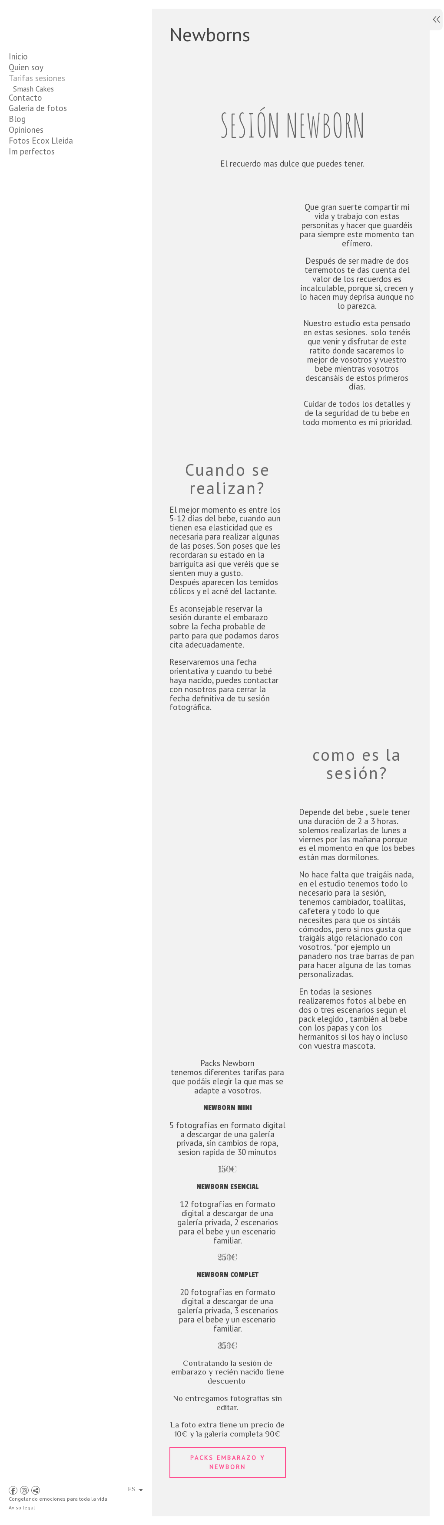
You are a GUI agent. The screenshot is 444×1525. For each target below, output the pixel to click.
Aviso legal (22, 1507)
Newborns (29, 99)
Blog (17, 196)
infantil (24, 132)
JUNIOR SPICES (37, 164)
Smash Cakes (33, 89)
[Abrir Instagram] (24, 1490)
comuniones (31, 153)
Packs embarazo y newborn (226, 1491)
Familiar (25, 142)
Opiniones (26, 207)
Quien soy (26, 67)
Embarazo (28, 110)
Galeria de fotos (38, 186)
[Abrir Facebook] (13, 1490)
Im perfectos (32, 229)
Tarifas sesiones (37, 78)
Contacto (25, 175)
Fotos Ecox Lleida (41, 218)
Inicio (18, 56)
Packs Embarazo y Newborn (57, 121)
